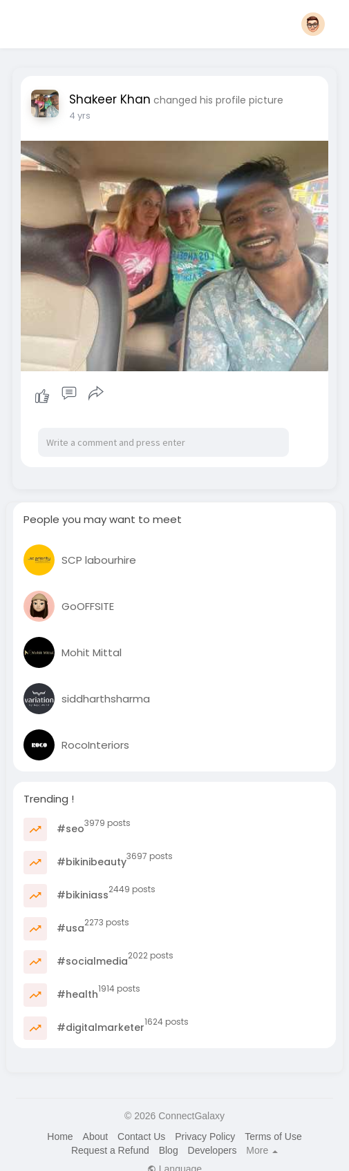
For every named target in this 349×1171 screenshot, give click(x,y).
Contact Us (141, 1136)
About (96, 1136)
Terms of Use (273, 1136)
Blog (168, 1150)
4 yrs (80, 115)
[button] (313, 24)
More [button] (262, 1150)
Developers (212, 1150)
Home (60, 1136)
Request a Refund (110, 1150)
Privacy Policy (205, 1136)
